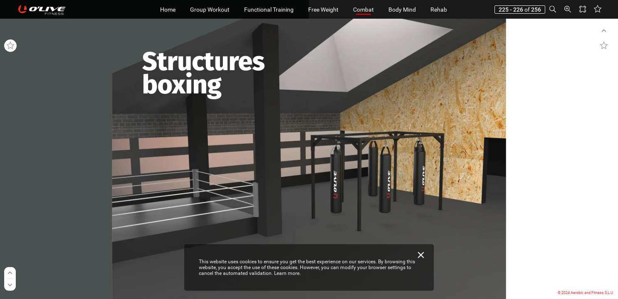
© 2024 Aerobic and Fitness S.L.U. (586, 293)
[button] (552, 9)
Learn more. (287, 273)
